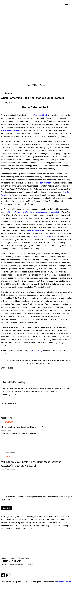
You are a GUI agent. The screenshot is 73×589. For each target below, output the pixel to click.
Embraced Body (41, 115)
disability (24, 360)
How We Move (49, 360)
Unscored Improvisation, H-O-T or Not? (24, 427)
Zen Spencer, (45, 183)
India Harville (62, 360)
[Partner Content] (36, 406)
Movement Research (11, 130)
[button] (67, 4)
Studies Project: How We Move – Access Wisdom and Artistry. (34, 212)
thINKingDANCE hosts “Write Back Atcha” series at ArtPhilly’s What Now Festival (31, 464)
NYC (50, 363)
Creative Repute (64, 582)
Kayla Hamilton (40, 363)
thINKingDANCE (11, 561)
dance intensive (12, 360)
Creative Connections (42, 236)
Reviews (8, 93)
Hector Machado (35, 230)
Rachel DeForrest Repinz (16, 382)
